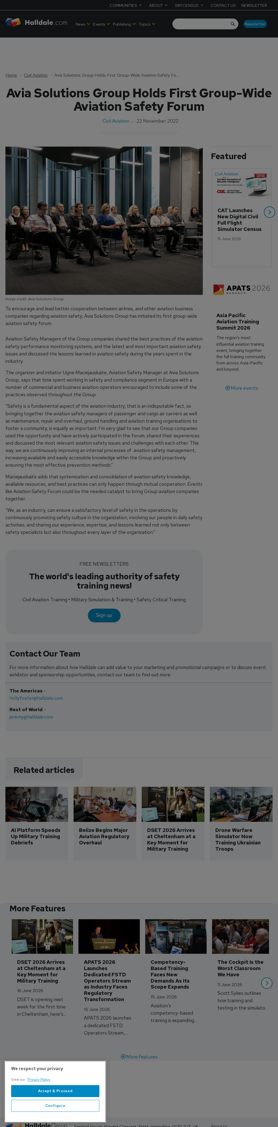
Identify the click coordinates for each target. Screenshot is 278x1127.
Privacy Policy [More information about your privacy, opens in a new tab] (38, 1113)
